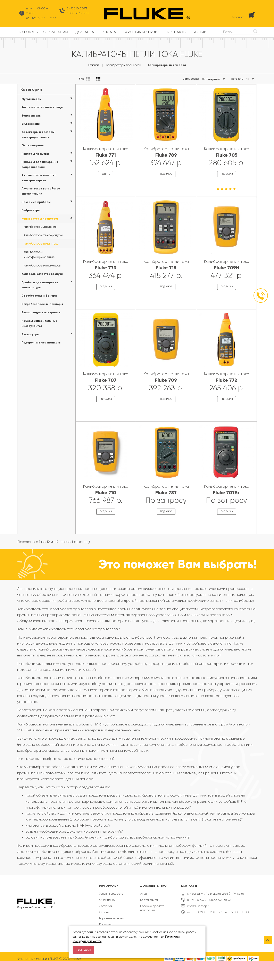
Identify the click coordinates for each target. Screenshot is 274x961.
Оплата (104, 908)
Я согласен (83, 950)
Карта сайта (149, 896)
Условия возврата (111, 890)
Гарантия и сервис (112, 914)
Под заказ (166, 173)
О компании (107, 896)
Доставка (105, 902)
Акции (144, 890)
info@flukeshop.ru (198, 902)
